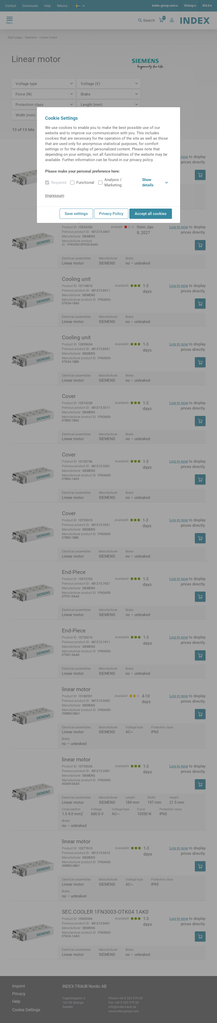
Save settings (76, 213)
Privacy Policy (111, 213)
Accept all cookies (151, 213)
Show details (155, 182)
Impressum (54, 195)
